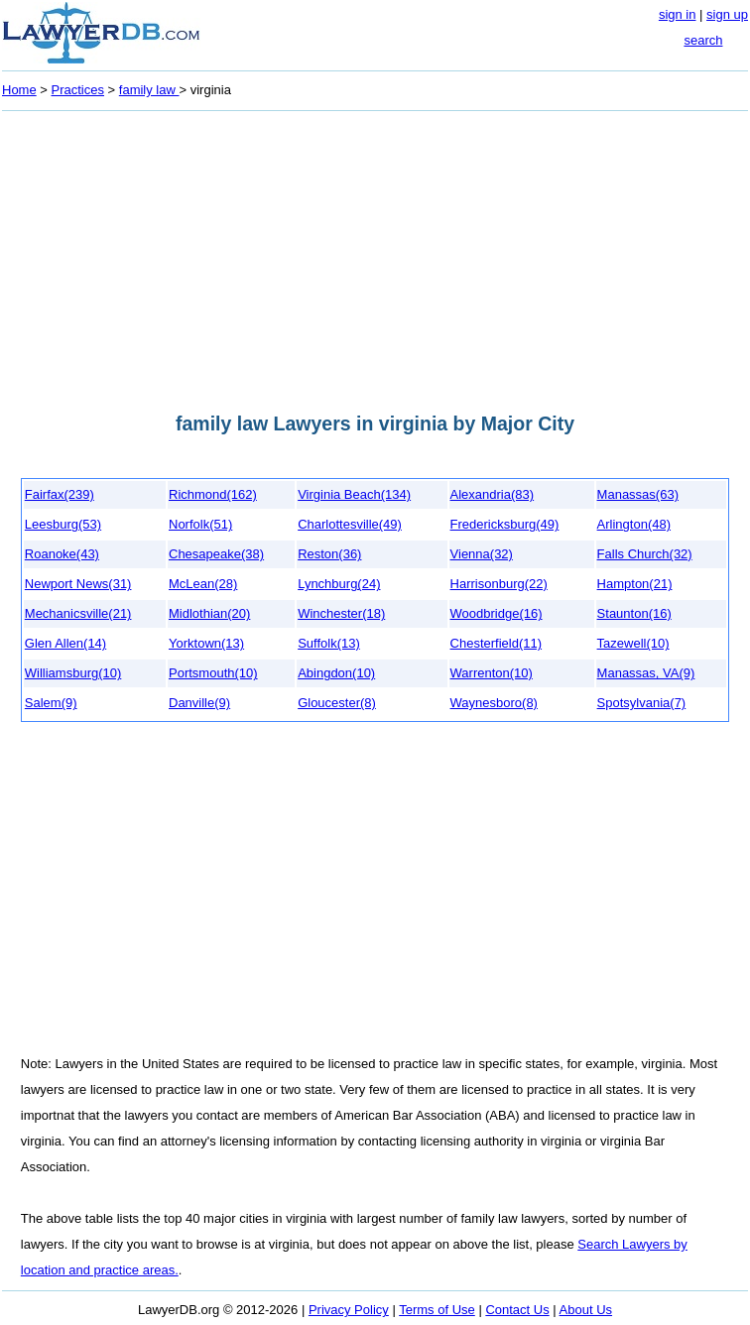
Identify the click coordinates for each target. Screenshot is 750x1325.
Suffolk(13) (329, 643)
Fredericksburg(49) (505, 524)
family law (149, 89)
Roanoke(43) (62, 553)
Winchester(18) (341, 613)
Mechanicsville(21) (78, 613)
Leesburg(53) (63, 524)
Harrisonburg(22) (499, 583)
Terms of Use (437, 1309)
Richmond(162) (213, 494)
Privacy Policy (349, 1309)
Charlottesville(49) (350, 524)
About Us (586, 1309)
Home (19, 89)
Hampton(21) (635, 583)
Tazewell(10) (633, 643)
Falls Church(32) (644, 553)
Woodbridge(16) (496, 613)
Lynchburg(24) (339, 583)
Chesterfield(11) (496, 643)
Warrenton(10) (491, 672)
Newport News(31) (78, 583)
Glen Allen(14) (65, 643)
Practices (78, 89)
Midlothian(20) (209, 613)
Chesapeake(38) (216, 553)
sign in (677, 14)
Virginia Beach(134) (354, 494)
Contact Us (517, 1309)
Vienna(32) (481, 553)
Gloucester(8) (337, 702)
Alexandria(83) (492, 494)
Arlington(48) (634, 524)
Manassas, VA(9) (646, 672)
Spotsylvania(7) (642, 702)
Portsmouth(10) (213, 672)
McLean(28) (203, 583)
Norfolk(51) (200, 524)
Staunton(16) (634, 613)
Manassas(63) (638, 494)
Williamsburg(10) (73, 672)
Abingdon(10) (336, 672)
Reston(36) (329, 553)
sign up (727, 14)
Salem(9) (51, 702)
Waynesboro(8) (494, 702)
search (703, 40)
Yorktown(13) (206, 643)
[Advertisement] (375, 256)
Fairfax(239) (59, 494)
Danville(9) (199, 702)
